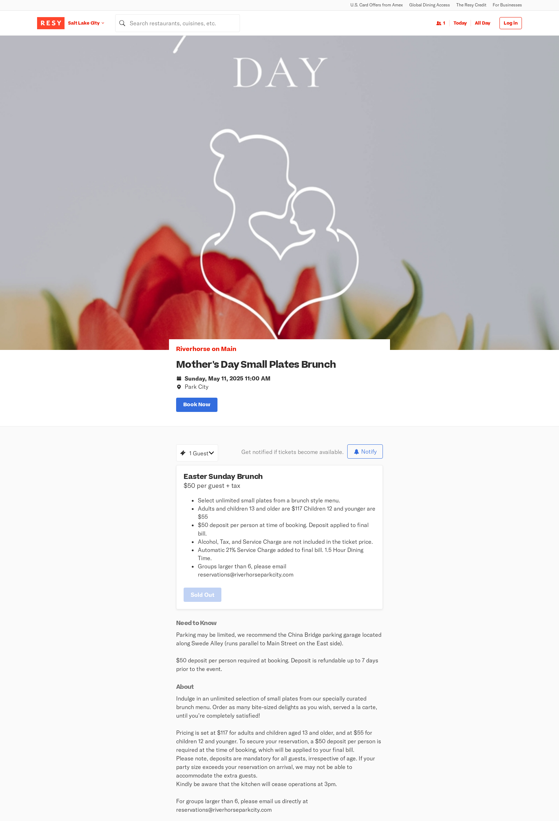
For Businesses (507, 4)
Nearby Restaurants (221, 716)
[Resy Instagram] (40, 728)
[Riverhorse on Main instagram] (87, 562)
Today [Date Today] (460, 23)
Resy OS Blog (453, 716)
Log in (511, 23)
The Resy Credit (471, 4)
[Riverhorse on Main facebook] (73, 562)
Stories (286, 716)
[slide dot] (349, 187)
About (208, 679)
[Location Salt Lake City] (91, 23)
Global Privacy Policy (375, 799)
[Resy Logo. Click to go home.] (51, 23)
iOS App (320, 679)
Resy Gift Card (294, 744)
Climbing (209, 726)
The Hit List (211, 772)
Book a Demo (375, 716)
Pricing (368, 735)
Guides (206, 763)
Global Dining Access (429, 4)
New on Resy (213, 744)
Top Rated (210, 735)
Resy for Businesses (383, 726)
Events (206, 753)
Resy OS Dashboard (461, 735)
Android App (362, 679)
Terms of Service (418, 799)
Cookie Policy (455, 799)
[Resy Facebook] (67, 728)
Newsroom (281, 679)
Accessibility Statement (499, 799)
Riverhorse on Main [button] (96, 125)
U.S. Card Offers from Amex (376, 4)
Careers (241, 679)
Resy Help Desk (456, 726)
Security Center (296, 753)
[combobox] (177, 23)
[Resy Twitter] (54, 728)
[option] (355, 115)
